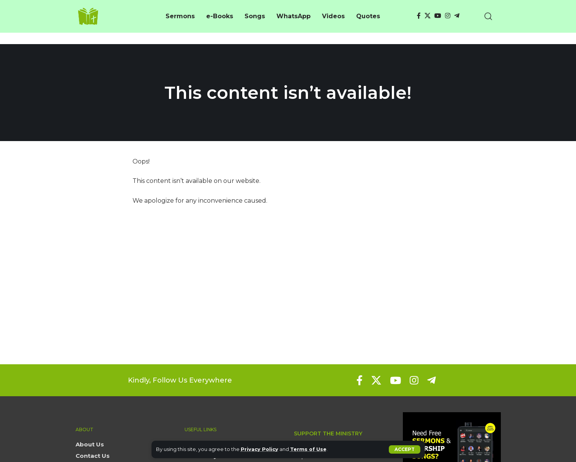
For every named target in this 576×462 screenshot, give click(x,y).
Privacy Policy (260, 449)
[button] (404, 449)
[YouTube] (437, 16)
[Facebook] (419, 16)
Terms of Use (309, 449)
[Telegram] (456, 16)
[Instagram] (447, 16)
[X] (427, 16)
